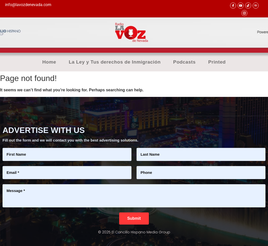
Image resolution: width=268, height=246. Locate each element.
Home (49, 62)
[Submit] (134, 218)
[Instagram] (244, 13)
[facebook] (233, 6)
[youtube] (241, 6)
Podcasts (184, 62)
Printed (217, 62)
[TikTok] (248, 6)
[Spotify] (256, 6)
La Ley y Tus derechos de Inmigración (114, 62)
